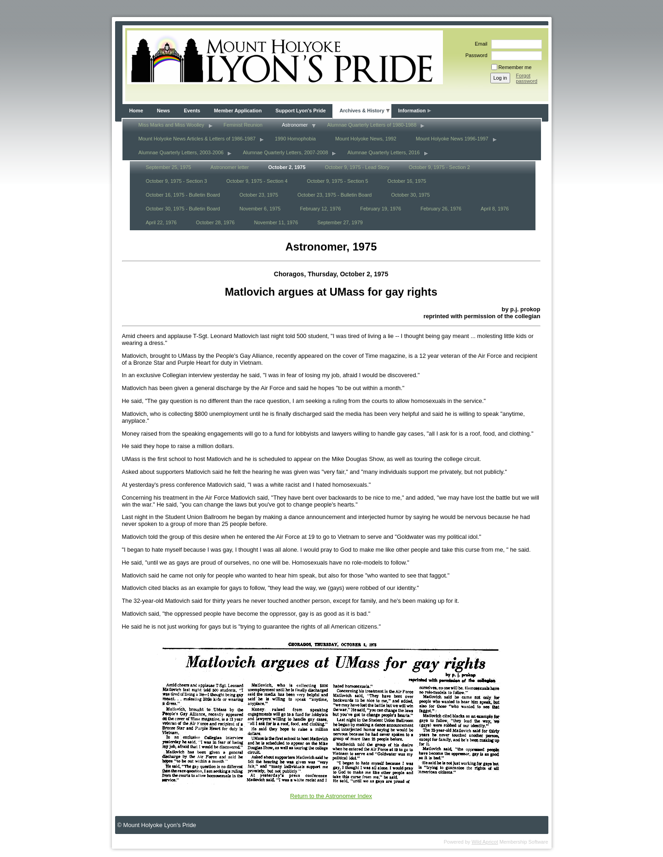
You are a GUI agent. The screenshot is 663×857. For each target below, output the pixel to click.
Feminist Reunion (243, 125)
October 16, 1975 (407, 181)
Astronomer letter (229, 167)
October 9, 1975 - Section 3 (176, 181)
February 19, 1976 (380, 208)
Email (479, 44)
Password (475, 55)
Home (136, 110)
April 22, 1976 (161, 222)
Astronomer (295, 125)
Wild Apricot (484, 842)
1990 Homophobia (295, 138)
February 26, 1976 (440, 208)
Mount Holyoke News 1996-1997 (452, 138)
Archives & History (361, 110)
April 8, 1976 (495, 208)
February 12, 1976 (320, 208)
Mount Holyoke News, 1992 (365, 138)
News (163, 110)
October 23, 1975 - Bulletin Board (334, 195)
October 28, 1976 (215, 222)
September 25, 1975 (169, 167)
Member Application (238, 110)
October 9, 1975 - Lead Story (357, 167)
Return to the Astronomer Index (331, 796)
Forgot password (527, 78)
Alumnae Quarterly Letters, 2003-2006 (181, 152)
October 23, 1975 (258, 195)
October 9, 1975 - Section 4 (257, 181)
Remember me (515, 67)
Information (412, 110)
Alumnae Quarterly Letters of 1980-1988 (371, 125)
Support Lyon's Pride (300, 110)
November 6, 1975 (259, 208)
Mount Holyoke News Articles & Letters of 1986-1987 (197, 138)
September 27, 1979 (340, 222)
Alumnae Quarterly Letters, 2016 (383, 152)
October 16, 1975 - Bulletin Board (183, 195)
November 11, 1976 (276, 222)
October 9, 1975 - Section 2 (439, 167)
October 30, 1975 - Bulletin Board (183, 208)
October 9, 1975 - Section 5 (337, 181)
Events (192, 110)
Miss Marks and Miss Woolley (171, 125)
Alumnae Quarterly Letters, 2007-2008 (285, 152)
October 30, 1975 (410, 195)
